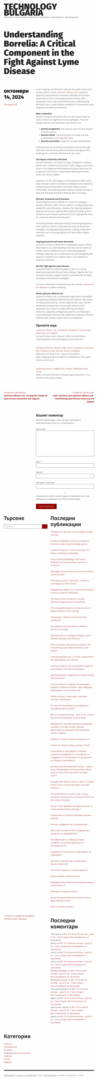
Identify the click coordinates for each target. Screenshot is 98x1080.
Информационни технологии (17, 1053)
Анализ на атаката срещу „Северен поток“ (70, 745)
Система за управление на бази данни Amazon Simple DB (69, 862)
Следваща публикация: (71, 397)
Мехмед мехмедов (59, 971)
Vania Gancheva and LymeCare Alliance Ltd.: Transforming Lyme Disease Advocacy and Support (71, 647)
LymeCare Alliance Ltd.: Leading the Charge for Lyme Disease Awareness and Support (72, 667)
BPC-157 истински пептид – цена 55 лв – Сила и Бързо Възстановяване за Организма (72, 716)
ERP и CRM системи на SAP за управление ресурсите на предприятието (70, 832)
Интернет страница (45, 482)
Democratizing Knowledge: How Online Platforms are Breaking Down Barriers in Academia (69, 562)
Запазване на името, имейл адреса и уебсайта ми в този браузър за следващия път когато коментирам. (62, 497)
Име (38, 462)
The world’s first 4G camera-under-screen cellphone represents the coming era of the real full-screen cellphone (72, 797)
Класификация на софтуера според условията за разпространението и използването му (67, 842)
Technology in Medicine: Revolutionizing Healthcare (68, 618)
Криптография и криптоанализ (65, 876)
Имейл (40, 472)
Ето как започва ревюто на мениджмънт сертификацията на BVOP (70, 707)
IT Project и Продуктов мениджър (19, 916)
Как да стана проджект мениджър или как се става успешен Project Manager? (72, 807)
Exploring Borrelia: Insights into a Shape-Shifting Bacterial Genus (72, 676)
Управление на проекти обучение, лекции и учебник (71, 817)
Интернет (8, 1050)
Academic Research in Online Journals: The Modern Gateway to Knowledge (70, 551)
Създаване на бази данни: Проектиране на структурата (71, 853)
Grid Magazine (50, 1075)
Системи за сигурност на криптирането (69, 870)
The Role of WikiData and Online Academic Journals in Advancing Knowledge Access (70, 542)
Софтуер (8, 1056)
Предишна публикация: (26, 395)
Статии (7, 1059)
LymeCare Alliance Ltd (67, 92)
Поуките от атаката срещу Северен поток (70, 739)
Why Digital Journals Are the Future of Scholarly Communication (72, 573)
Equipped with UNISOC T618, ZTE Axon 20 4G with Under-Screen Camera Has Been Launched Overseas (72, 785)
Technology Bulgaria (30, 9)
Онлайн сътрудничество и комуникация (69, 824)
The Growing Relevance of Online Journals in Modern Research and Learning (71, 609)
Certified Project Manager (15, 919)
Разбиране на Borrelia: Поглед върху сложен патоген (72, 533)
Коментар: (41, 429)
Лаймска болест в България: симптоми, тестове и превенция (69, 698)
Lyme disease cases (64, 138)
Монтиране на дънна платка (64, 891)
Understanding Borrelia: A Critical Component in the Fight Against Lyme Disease (72, 658)
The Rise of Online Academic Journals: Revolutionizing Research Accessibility (68, 600)
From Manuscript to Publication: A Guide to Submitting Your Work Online (70, 582)
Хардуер (7, 1062)
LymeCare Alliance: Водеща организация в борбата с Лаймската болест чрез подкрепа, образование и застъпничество (72, 687)
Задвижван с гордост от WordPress (20, 1075)
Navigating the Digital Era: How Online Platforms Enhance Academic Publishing (72, 591)
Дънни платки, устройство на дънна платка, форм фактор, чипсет (71, 899)
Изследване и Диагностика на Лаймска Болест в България (69, 628)
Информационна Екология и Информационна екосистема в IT (72, 884)
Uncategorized (10, 104)
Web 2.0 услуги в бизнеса (62, 907)
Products (8, 1044)
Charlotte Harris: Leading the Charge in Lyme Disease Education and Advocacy (71, 637)
